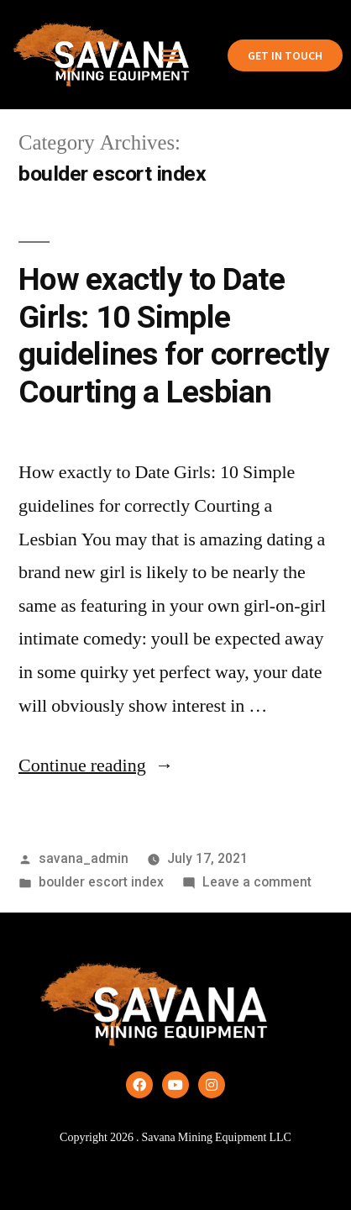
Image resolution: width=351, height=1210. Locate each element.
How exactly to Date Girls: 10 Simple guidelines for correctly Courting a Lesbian (173, 335)
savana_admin (83, 858)
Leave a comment (257, 882)
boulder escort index (101, 882)
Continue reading (96, 765)
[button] (171, 55)
